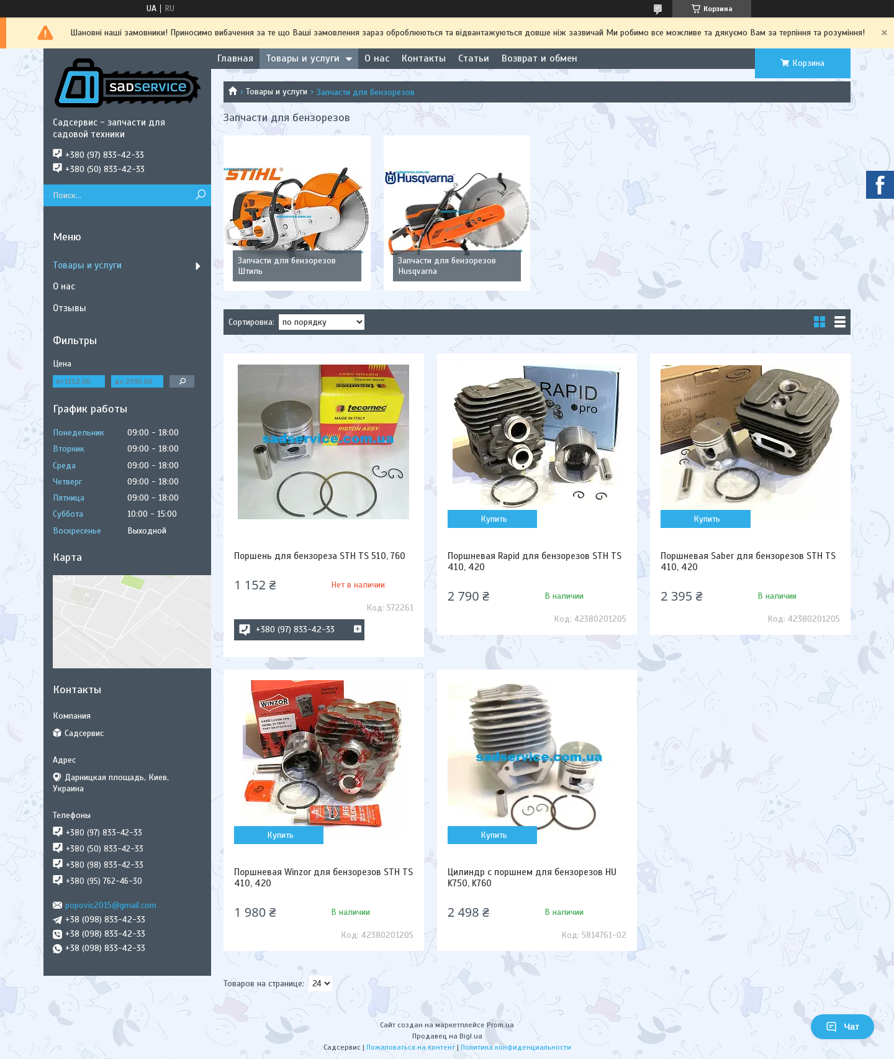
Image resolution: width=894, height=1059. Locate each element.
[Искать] (200, 195)
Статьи (473, 58)
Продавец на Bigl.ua (447, 1036)
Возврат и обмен (539, 58)
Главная (235, 58)
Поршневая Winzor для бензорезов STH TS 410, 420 (323, 877)
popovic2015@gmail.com (110, 905)
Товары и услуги (303, 58)
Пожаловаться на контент (410, 1047)
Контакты (424, 58)
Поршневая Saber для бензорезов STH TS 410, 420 (748, 561)
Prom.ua (500, 1024)
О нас (376, 58)
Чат (842, 1026)
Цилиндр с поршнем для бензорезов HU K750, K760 (532, 877)
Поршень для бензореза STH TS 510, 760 (319, 555)
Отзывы (69, 308)
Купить (494, 519)
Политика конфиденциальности (516, 1047)
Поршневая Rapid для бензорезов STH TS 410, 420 (534, 561)
